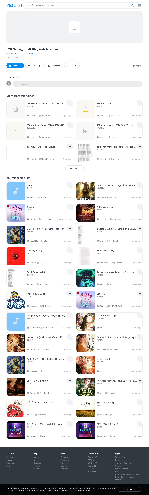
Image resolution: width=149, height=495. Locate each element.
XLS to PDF (92, 466)
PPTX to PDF (92, 460)
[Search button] (132, 5)
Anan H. (31, 349)
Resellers (64, 463)
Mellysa (31, 393)
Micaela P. (32, 219)
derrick (100, 284)
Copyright (64, 466)
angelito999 (32, 328)
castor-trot (102, 415)
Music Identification (122, 469)
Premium (9, 457)
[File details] (16, 109)
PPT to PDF (92, 469)
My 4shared (112, 241)
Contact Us (38, 469)
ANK (30, 415)
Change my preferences (82, 490)
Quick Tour (37, 463)
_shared (117, 263)
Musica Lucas (47, 328)
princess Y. (32, 306)
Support (37, 457)
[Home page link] (14, 5)
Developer (64, 469)
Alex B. (31, 263)
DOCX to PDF (93, 463)
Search (9, 460)
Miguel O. (31, 197)
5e (109, 284)
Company (64, 457)
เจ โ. (100, 393)
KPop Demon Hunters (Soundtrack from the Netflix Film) (46, 219)
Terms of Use (120, 457)
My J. (100, 328)
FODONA (43, 197)
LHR (112, 415)
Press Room (10, 463)
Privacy (118, 460)
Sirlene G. (11, 53)
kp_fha (101, 349)
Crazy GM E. (102, 197)
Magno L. (101, 306)
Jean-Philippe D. (104, 263)
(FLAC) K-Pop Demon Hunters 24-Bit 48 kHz (116, 306)
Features (37, 466)
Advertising (65, 460)
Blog (8, 466)
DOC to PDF (92, 457)
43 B (16, 57)
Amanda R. (102, 219)
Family (100, 241)
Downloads (110, 393)
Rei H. (100, 371)
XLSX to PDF (92, 472)
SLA (116, 472)
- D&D (113, 197)
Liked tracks (115, 219)
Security (118, 466)
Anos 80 (41, 263)
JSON (10, 57)
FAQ (35, 460)
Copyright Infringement (123, 463)
